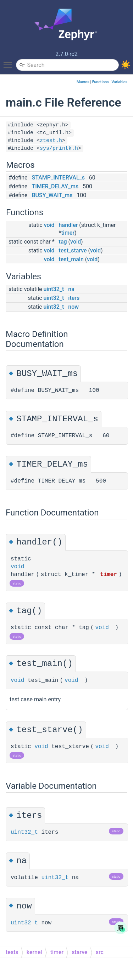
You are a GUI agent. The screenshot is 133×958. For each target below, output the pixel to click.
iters (73, 298)
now (73, 306)
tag (63, 241)
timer (68, 232)
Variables (119, 82)
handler (68, 225)
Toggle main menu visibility (10, 61)
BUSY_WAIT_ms (52, 195)
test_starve (73, 250)
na (71, 289)
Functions (100, 82)
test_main (71, 259)
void (49, 225)
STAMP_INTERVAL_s (58, 177)
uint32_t (53, 289)
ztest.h (51, 141)
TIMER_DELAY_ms (55, 186)
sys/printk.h (59, 149)
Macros (83, 82)
